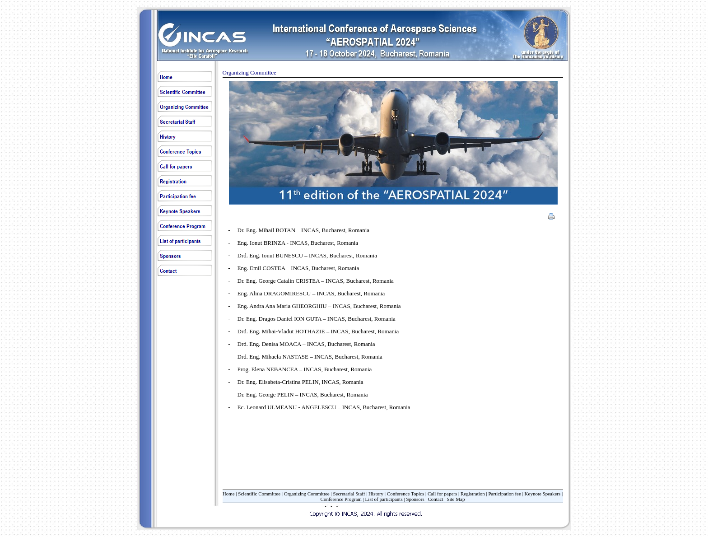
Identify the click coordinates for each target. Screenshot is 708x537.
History (375, 493)
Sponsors (415, 499)
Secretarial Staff (349, 493)
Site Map (456, 499)
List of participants (384, 499)
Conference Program (341, 499)
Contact (435, 499)
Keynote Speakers (543, 493)
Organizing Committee (307, 493)
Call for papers (442, 493)
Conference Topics (405, 493)
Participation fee (505, 493)
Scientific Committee (259, 493)
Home (229, 493)
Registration (473, 493)
